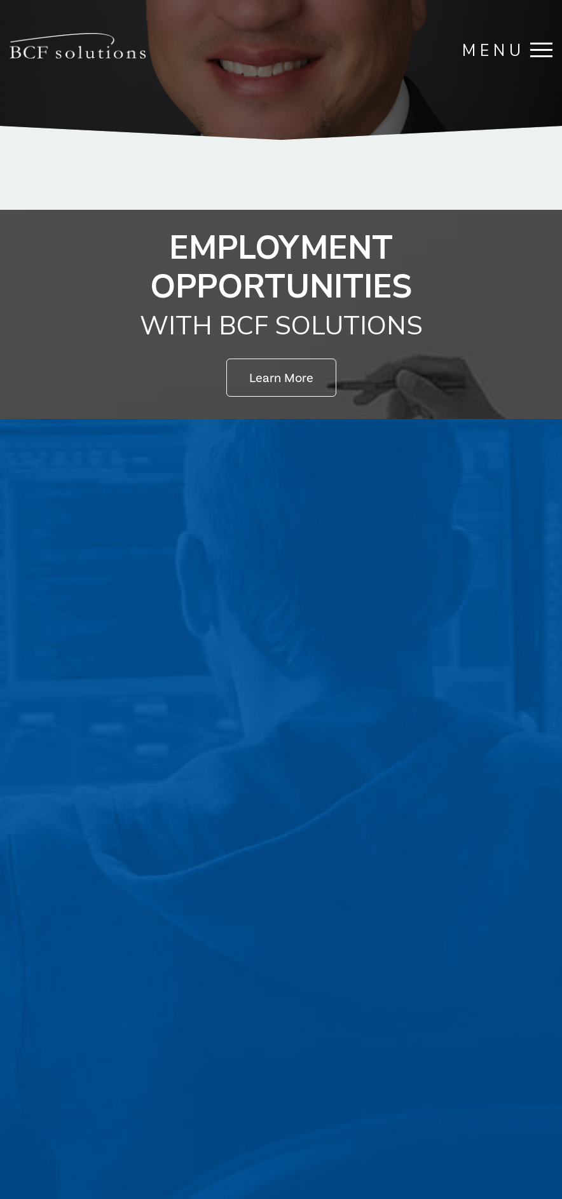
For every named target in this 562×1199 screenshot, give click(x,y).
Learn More (281, 377)
